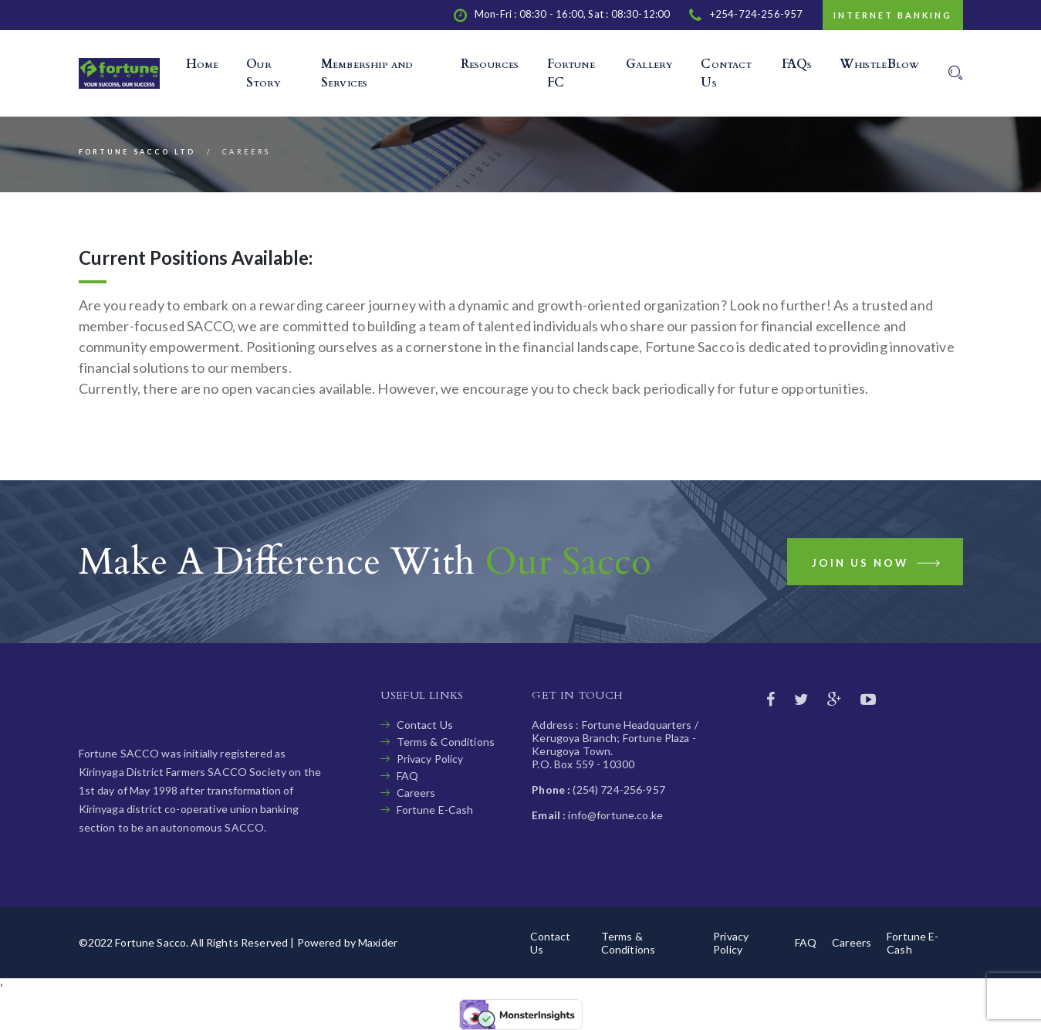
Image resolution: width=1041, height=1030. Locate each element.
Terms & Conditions (446, 741)
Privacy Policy (430, 758)
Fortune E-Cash (435, 809)
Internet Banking (892, 15)
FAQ (407, 775)
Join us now (877, 565)
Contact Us (425, 724)
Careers (416, 792)
